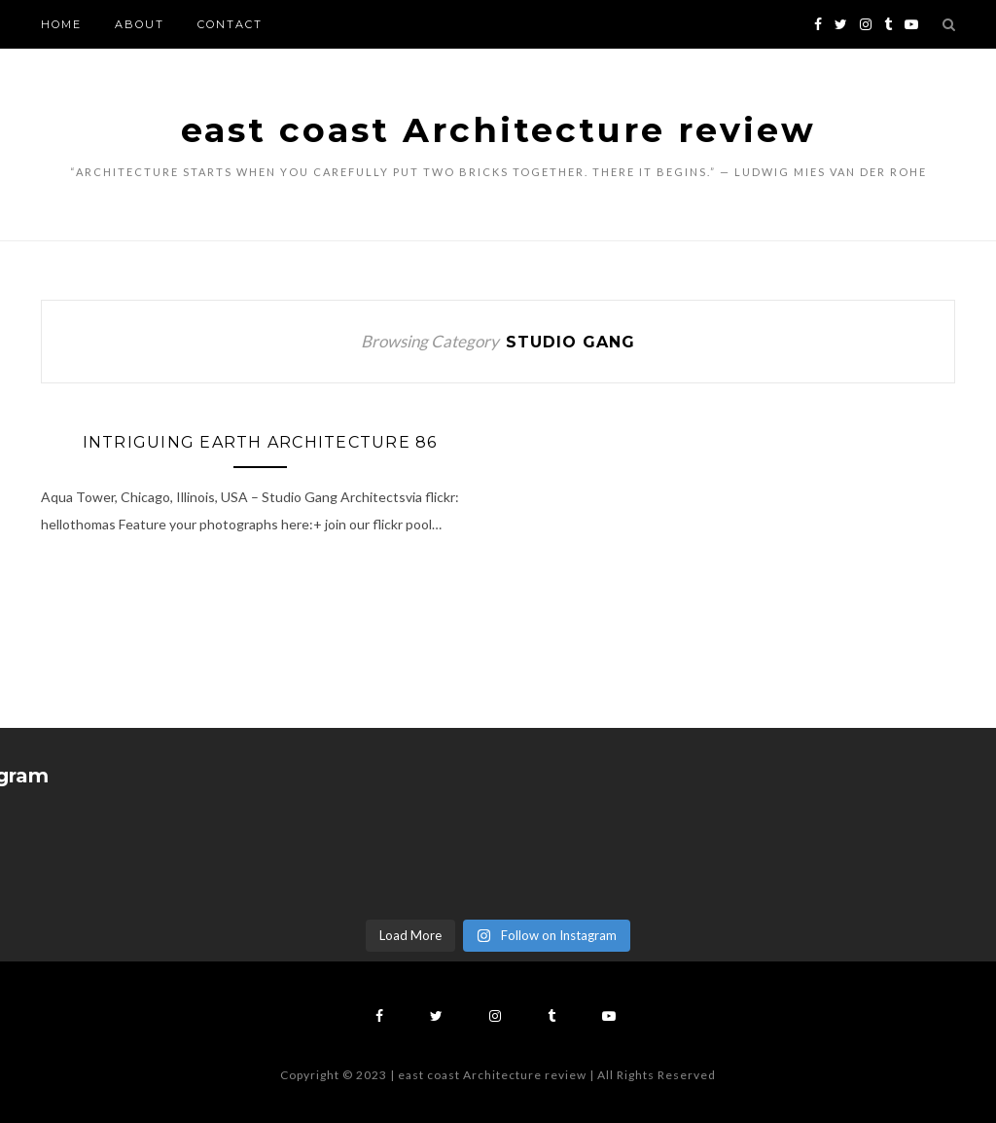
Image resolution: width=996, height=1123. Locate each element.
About (139, 24)
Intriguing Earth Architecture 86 (260, 442)
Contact (230, 24)
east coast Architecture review (498, 130)
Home (61, 24)
